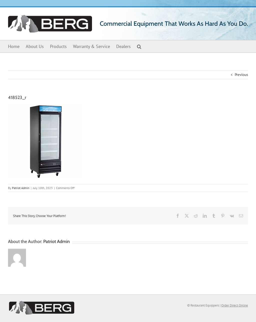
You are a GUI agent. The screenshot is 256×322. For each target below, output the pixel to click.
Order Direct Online (234, 305)
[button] (139, 46)
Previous (241, 74)
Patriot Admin (21, 188)
